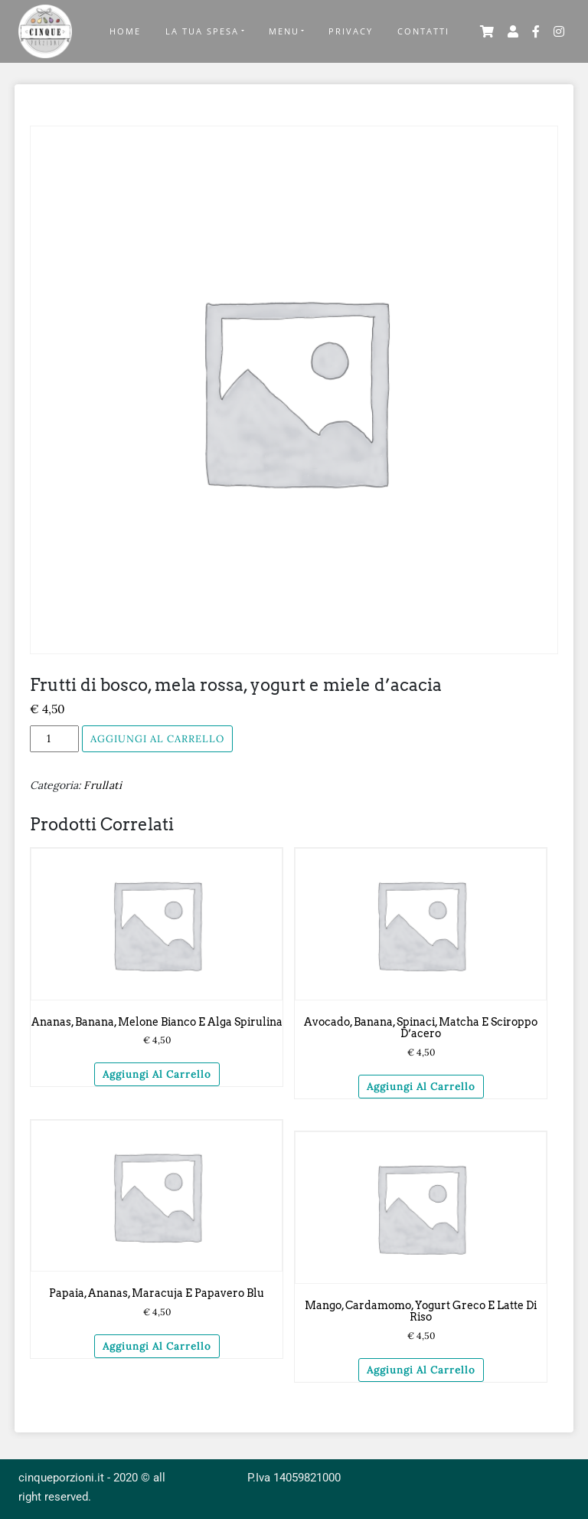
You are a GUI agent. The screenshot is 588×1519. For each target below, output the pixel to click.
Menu (284, 31)
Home (125, 31)
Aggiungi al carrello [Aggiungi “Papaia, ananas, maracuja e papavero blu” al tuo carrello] (157, 1346)
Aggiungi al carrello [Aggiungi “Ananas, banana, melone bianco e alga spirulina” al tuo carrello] (157, 1074)
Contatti (423, 31)
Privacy (350, 31)
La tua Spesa (202, 31)
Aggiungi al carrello (157, 738)
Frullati (102, 785)
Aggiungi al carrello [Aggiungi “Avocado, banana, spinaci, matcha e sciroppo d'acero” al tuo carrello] (421, 1086)
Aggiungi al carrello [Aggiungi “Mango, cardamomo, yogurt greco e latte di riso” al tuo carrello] (421, 1370)
